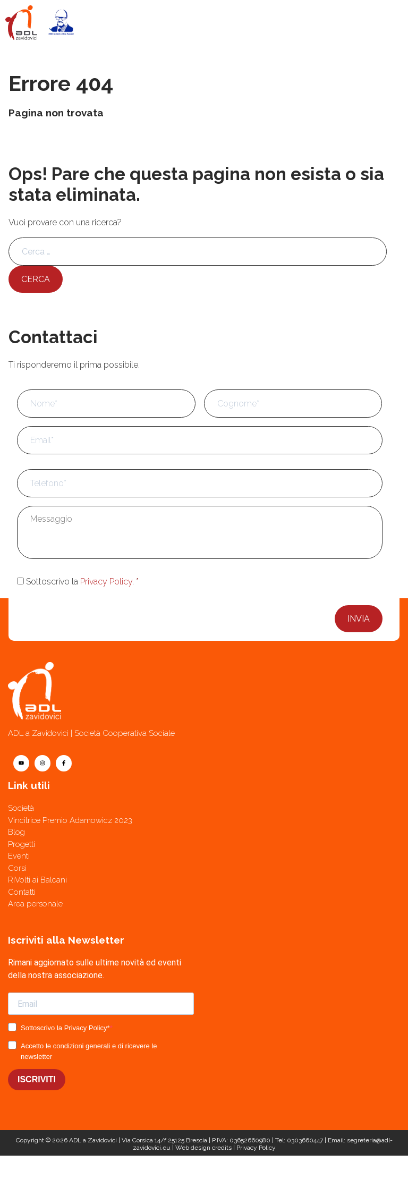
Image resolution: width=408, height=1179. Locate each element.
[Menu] (385, 22)
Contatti (22, 892)
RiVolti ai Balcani (37, 880)
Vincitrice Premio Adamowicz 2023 (70, 820)
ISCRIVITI (37, 1079)
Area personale (35, 904)
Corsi (17, 868)
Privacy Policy (106, 581)
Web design (192, 1147)
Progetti (21, 844)
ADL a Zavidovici (93, 1140)
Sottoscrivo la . (82, 581)
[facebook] (64, 763)
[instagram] (42, 763)
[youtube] (21, 763)
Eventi (19, 856)
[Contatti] (102, 1167)
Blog (16, 832)
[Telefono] (306, 1167)
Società (21, 808)
